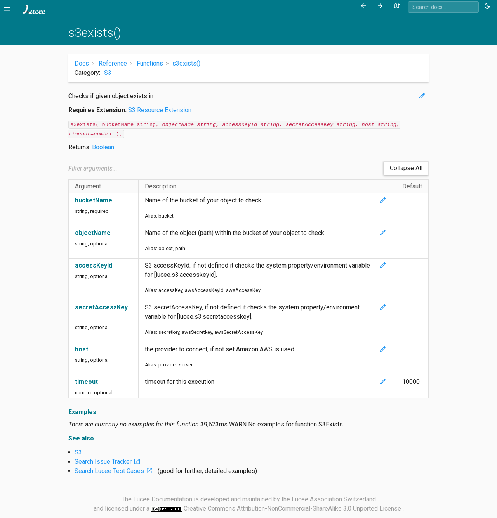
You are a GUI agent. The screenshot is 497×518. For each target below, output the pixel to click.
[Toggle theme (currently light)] (488, 6)
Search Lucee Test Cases (115, 471)
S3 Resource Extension (159, 110)
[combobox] (443, 7)
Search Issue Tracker (109, 461)
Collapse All (406, 168)
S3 (107, 72)
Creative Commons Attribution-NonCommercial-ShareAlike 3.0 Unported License (293, 508)
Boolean (103, 147)
